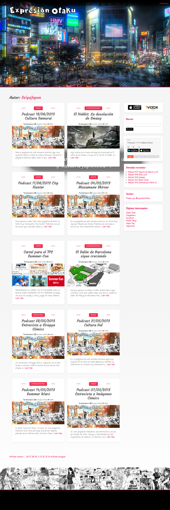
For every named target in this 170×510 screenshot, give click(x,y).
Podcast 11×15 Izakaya (136, 177)
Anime (38, 108)
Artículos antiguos (58, 457)
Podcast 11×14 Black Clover (138, 180)
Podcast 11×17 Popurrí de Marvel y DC (143, 172)
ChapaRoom (130, 215)
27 (30, 457)
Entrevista (38, 315)
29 (36, 457)
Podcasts (165, 3)
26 (27, 457)
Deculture (130, 218)
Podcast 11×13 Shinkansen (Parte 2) (142, 182)
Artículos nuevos (16, 457)
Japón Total (130, 213)
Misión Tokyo (131, 220)
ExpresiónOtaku (93, 108)
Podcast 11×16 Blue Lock (137, 174)
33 (46, 457)
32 (43, 457)
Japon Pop (130, 223)
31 (41, 457)
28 (33, 457)
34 (49, 457)
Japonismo (130, 226)
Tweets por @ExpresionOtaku (138, 198)
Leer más (52, 158)
